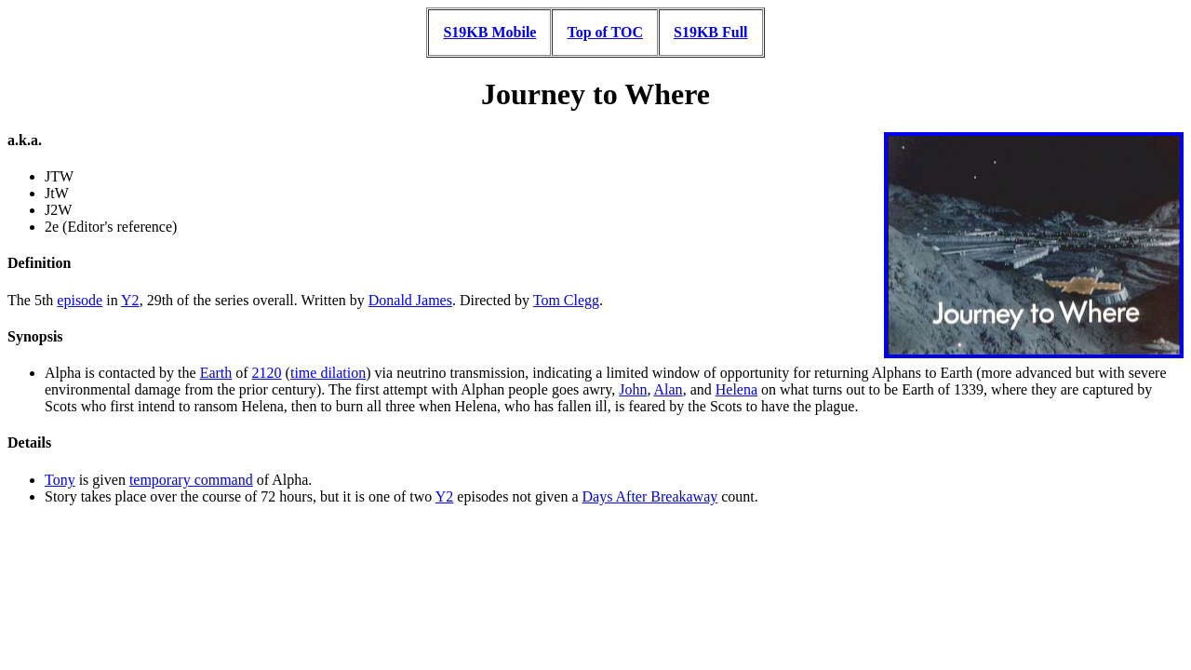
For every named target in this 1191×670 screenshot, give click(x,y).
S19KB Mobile (489, 32)
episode (79, 300)
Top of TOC (605, 32)
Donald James (410, 300)
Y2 (130, 300)
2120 (267, 373)
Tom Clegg (566, 300)
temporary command (191, 480)
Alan (668, 389)
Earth (216, 373)
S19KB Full (711, 32)
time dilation (328, 373)
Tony (60, 480)
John (633, 389)
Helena (736, 389)
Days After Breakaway (650, 496)
